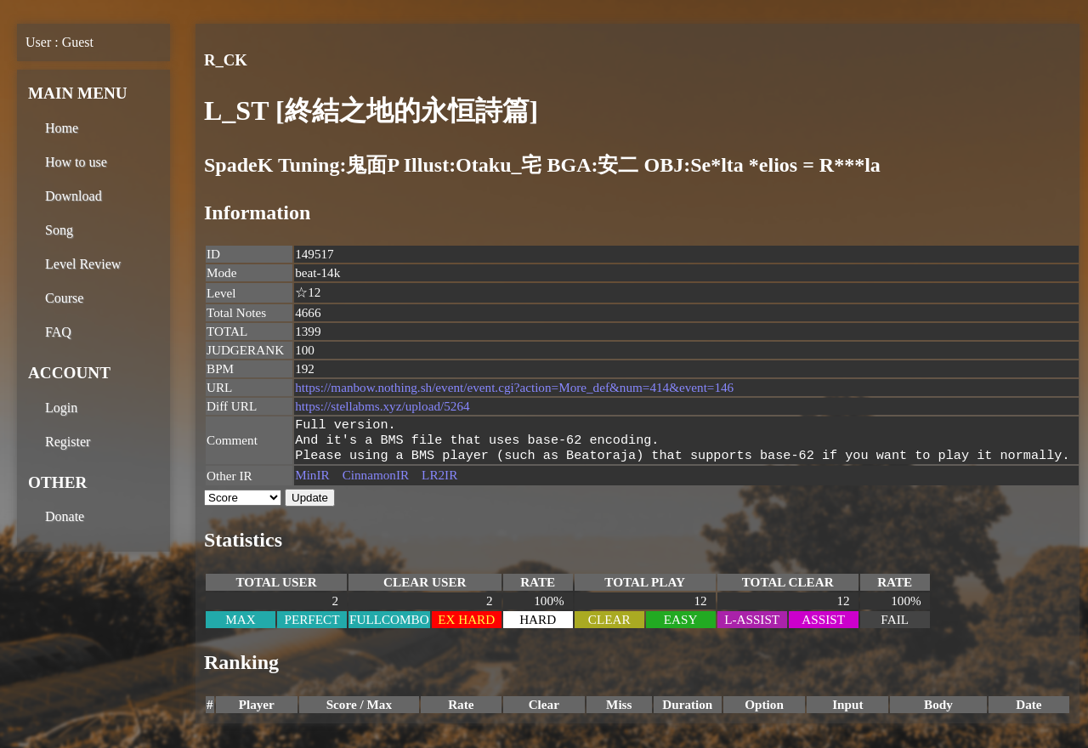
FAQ (58, 332)
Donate (64, 516)
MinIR (312, 480)
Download (73, 196)
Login (61, 407)
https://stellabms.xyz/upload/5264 (382, 406)
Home (61, 128)
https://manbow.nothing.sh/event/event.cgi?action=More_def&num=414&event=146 (514, 387)
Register (67, 441)
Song (59, 230)
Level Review (83, 264)
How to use (76, 162)
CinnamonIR (376, 480)
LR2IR (439, 480)
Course (64, 298)
